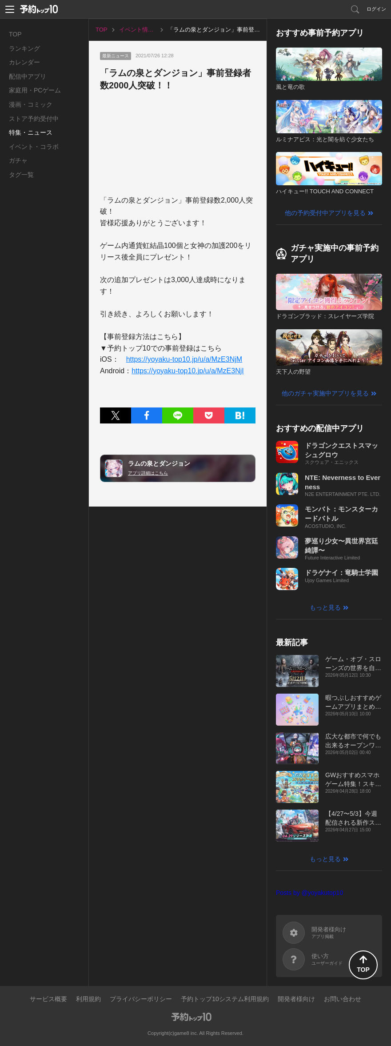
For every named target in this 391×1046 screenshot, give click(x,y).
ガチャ (18, 160)
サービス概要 (48, 998)
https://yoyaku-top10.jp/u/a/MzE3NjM (184, 359)
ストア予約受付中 (34, 118)
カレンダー (24, 62)
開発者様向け (296, 998)
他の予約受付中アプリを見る (325, 212)
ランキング (24, 48)
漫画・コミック (30, 104)
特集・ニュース (30, 132)
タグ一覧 (21, 174)
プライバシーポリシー (141, 998)
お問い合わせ (342, 998)
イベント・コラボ (34, 146)
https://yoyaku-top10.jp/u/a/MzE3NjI (188, 371)
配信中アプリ (27, 76)
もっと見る (325, 607)
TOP (15, 34)
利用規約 (88, 998)
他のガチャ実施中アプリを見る (325, 393)
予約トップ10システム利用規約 (225, 998)
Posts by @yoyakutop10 (309, 892)
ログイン (376, 9)
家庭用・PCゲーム (35, 90)
